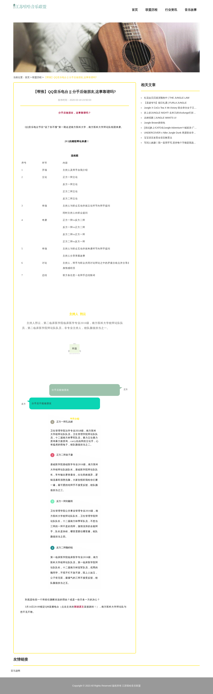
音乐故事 (191, 9)
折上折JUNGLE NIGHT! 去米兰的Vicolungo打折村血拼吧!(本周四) (170, 112)
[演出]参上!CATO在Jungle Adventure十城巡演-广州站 (170, 127)
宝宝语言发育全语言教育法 (158, 137)
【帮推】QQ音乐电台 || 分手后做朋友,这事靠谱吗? (70, 77)
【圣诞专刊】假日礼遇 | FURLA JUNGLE (165, 102)
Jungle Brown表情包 (154, 122)
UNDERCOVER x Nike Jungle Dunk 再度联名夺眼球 (170, 132)
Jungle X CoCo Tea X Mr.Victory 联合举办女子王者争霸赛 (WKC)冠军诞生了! (170, 107)
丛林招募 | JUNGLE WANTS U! (160, 117)
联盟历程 (151, 9)
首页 (135, 9)
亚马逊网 (15, 670)
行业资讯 (171, 9)
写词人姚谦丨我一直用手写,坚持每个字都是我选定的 (170, 142)
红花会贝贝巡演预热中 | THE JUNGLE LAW (166, 97)
